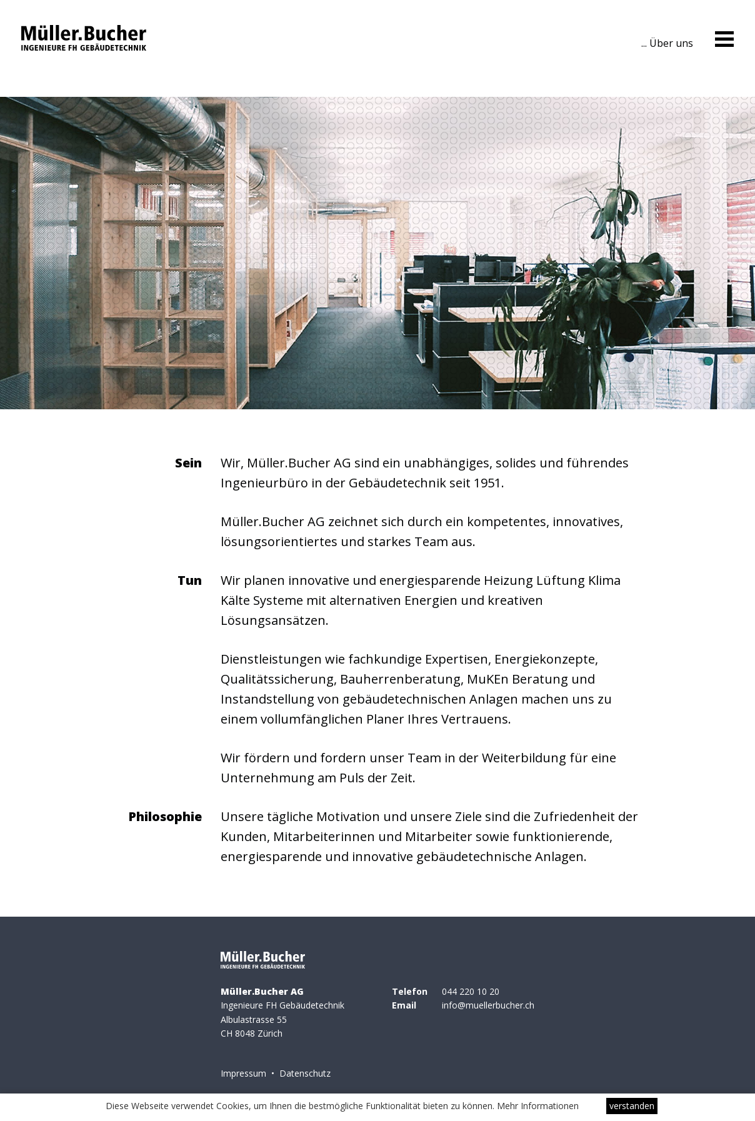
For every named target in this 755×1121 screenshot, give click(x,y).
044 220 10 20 (470, 991)
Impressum (243, 1073)
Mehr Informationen (538, 1106)
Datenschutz (305, 1073)
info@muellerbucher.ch (488, 1005)
